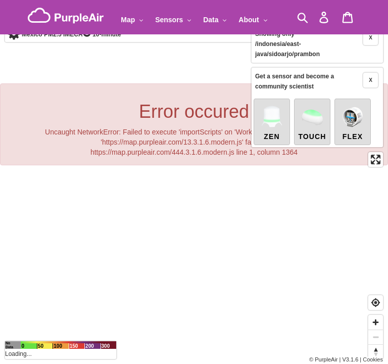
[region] (194, 182)
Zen (271, 102)
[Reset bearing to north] (375, 351)
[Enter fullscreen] (375, 139)
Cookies (373, 359)
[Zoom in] (375, 322)
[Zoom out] (375, 337)
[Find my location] (375, 302)
